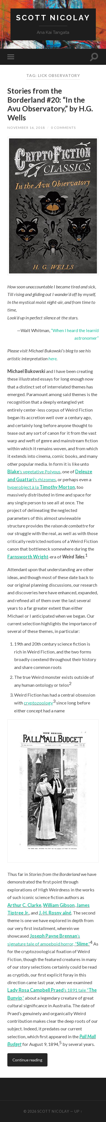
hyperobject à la (23, 487)
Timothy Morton (57, 487)
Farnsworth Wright (27, 556)
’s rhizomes (45, 479)
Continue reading (27, 1059)
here (52, 358)
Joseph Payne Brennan (53, 935)
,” (23, 997)
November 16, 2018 (26, 127)
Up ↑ (78, 1111)
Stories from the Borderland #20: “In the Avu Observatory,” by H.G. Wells (50, 104)
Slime (82, 943)
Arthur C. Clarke (24, 905)
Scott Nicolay (53, 17)
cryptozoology (38, 702)
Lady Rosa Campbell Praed (35, 990)
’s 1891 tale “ (76, 990)
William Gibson (59, 905)
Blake (13, 471)
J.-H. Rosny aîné (55, 912)
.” (89, 943)
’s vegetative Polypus (39, 471)
